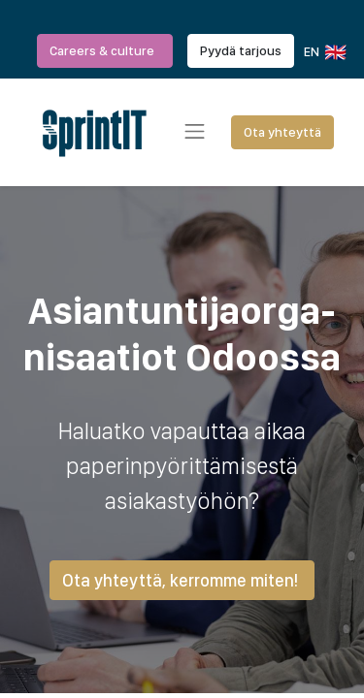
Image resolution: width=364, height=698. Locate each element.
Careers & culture (105, 50)
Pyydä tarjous (240, 50)
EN (324, 52)
